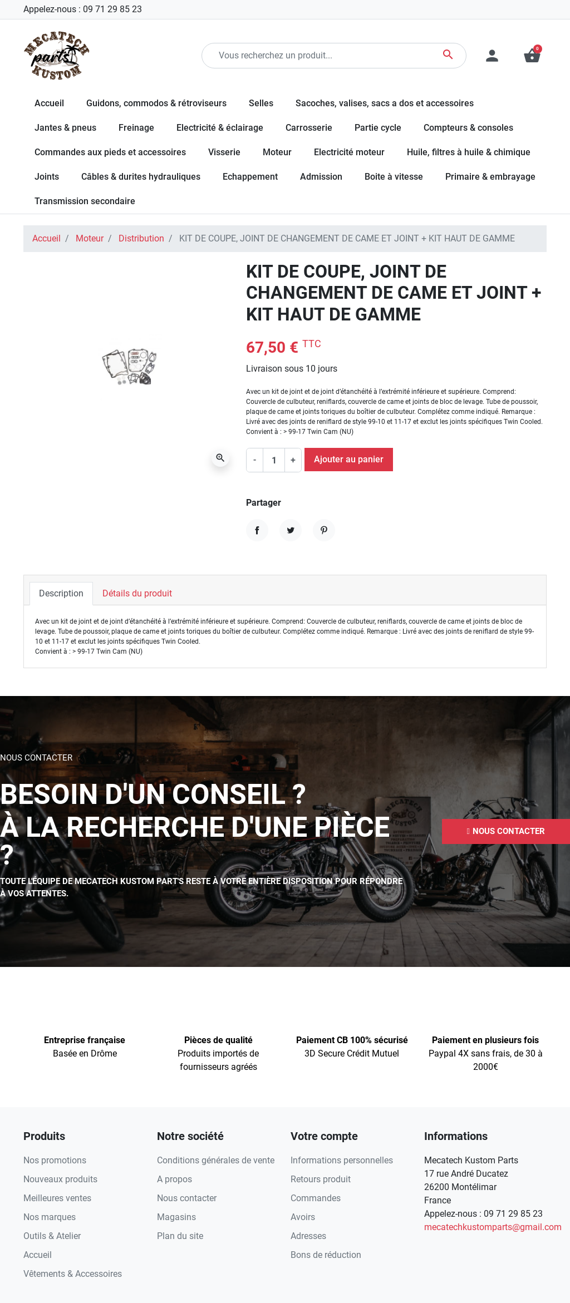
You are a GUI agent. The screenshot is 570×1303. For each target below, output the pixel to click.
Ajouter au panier (349, 459)
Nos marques (49, 1217)
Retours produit (321, 1179)
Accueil (46, 238)
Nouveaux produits (60, 1179)
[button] (532, 55)
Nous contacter (187, 1198)
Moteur (90, 238)
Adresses (308, 1236)
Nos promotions (54, 1160)
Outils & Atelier (52, 1236)
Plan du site (180, 1236)
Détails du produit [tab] (137, 593)
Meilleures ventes (57, 1198)
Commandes (316, 1198)
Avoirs (303, 1217)
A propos (174, 1179)
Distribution (141, 238)
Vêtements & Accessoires (72, 1274)
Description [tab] (61, 593)
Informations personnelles (342, 1160)
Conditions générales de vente (215, 1160)
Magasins (176, 1217)
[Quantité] (274, 460)
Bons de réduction (326, 1255)
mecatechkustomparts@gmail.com (493, 1227)
